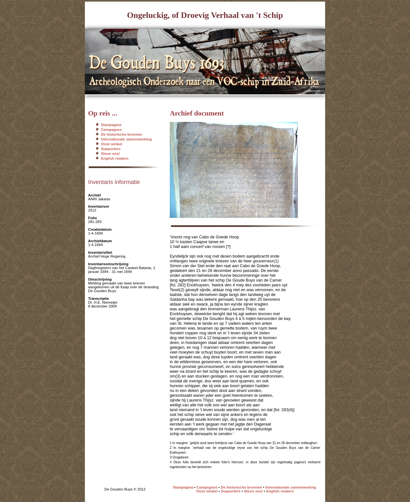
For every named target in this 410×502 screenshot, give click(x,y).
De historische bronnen (121, 134)
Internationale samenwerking (126, 139)
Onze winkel (111, 144)
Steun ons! (110, 153)
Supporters (110, 149)
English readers (114, 158)
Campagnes (111, 129)
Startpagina (111, 125)
